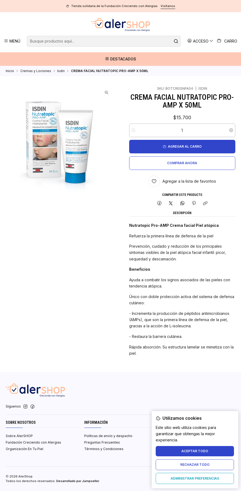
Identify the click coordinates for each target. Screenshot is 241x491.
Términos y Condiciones (103, 449)
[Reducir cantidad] (133, 130)
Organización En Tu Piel (24, 449)
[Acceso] (200, 41)
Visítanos (168, 6)
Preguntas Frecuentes (102, 442)
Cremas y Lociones (35, 71)
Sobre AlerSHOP (19, 436)
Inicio (10, 71)
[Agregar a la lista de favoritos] (182, 181)
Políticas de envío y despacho (108, 436)
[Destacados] (120, 59)
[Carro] (227, 41)
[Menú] (12, 41)
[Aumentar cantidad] (231, 130)
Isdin (61, 71)
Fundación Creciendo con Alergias (33, 442)
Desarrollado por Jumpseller (77, 481)
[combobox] (103, 41)
